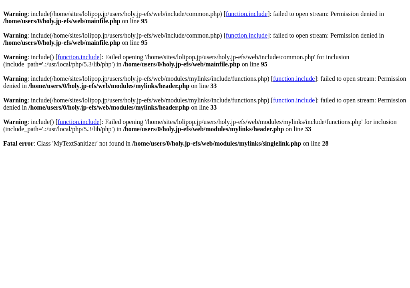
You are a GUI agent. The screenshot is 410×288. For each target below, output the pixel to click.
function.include (246, 13)
